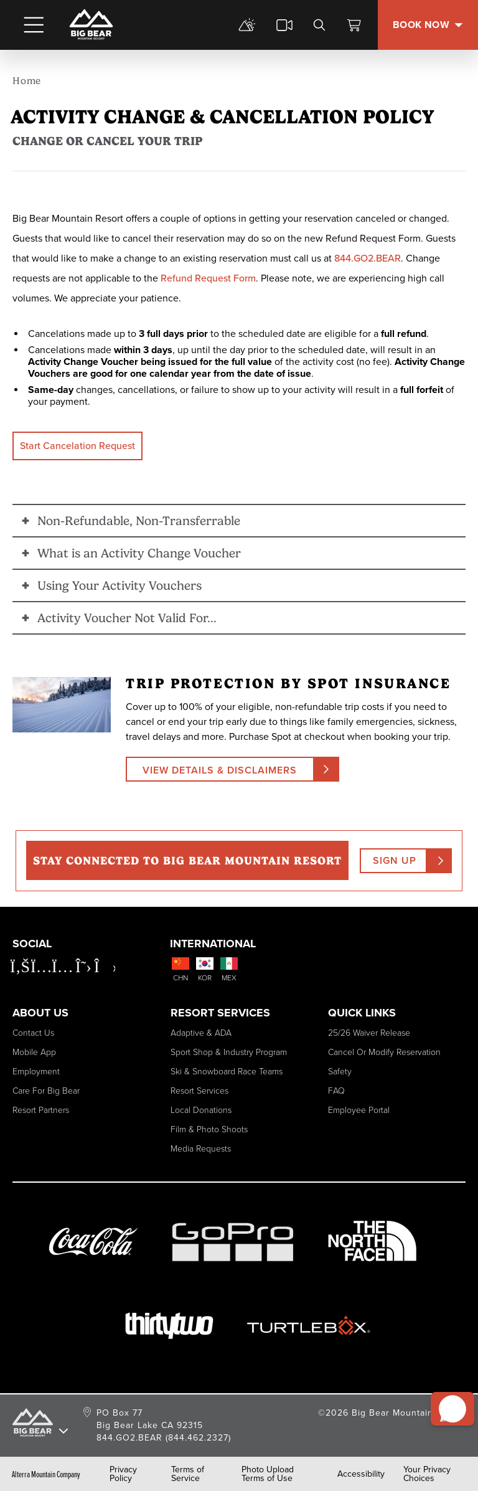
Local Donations (201, 1109)
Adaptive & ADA (201, 1032)
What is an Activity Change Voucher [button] (139, 553)
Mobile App (34, 1052)
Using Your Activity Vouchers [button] (119, 585)
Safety (340, 1071)
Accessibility (361, 1474)
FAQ (336, 1090)
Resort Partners (40, 1109)
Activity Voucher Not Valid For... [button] (127, 617)
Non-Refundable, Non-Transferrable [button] (138, 520)
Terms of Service (187, 1474)
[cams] (284, 25)
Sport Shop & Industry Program (229, 1052)
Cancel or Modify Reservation (384, 1052)
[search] (319, 25)
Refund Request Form (208, 278)
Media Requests (201, 1148)
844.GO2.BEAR (367, 258)
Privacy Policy (123, 1474)
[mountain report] (247, 25)
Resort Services (199, 1090)
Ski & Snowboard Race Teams (227, 1071)
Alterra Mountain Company (46, 1474)
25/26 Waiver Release (369, 1032)
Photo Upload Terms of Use (267, 1474)
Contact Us (33, 1032)
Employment (36, 1071)
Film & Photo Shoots (209, 1129)
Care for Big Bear (46, 1090)
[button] (447, 1396)
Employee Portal (359, 1109)
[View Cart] (354, 25)
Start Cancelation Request (77, 445)
